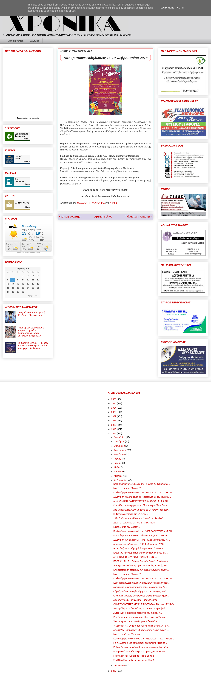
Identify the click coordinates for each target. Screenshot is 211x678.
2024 (114, 408)
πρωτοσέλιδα (24, 118)
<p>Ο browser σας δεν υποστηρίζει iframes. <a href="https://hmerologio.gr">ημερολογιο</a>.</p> (22, 282)
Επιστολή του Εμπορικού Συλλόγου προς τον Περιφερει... (141, 535)
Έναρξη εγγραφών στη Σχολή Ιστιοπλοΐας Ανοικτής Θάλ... (141, 565)
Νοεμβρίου (119, 441)
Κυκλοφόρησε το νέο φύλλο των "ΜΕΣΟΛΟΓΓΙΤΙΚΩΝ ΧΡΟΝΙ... (143, 492)
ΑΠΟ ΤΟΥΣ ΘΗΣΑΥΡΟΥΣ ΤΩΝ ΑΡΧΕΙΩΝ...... (135, 557)
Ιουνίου (118, 463)
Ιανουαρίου (119, 665)
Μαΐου (117, 467)
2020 (114, 425)
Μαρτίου (118, 476)
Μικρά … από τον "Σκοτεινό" (127, 488)
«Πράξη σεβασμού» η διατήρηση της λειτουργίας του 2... (140, 591)
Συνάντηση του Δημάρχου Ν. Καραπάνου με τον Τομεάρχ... (142, 497)
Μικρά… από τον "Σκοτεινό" (126, 527)
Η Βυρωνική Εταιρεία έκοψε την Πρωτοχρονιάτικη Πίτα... (140, 651)
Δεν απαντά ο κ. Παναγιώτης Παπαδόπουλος (135, 600)
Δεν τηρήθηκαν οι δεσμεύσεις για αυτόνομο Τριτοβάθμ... (140, 608)
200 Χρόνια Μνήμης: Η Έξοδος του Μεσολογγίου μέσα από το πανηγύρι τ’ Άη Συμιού (33, 346)
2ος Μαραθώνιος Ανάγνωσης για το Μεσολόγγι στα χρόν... (141, 510)
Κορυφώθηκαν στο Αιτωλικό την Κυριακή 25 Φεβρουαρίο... (141, 484)
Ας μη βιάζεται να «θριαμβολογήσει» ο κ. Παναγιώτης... (140, 548)
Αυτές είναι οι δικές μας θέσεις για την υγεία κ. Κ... (137, 613)
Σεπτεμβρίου (120, 450)
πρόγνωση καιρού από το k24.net (28, 253)
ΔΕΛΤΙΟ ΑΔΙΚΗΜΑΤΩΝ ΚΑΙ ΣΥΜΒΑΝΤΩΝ (134, 522)
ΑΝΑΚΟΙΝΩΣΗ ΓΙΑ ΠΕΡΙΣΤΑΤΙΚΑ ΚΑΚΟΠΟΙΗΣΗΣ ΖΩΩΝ (141, 501)
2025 (114, 403)
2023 (114, 412)
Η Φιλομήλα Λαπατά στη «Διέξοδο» (130, 514)
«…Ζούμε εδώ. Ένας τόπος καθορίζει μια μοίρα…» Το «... (141, 625)
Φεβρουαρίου (121, 480)
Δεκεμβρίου (120, 437)
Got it (180, 7)
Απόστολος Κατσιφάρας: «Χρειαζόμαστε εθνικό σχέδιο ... (141, 630)
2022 (114, 416)
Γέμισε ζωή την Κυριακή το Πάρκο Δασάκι (133, 656)
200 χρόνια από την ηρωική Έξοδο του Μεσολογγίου (31, 313)
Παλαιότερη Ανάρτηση (138, 216)
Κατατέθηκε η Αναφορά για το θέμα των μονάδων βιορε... (141, 505)
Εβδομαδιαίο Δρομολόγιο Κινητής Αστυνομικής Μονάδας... (141, 583)
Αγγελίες (34, 41)
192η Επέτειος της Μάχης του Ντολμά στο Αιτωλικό (138, 518)
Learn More (167, 7)
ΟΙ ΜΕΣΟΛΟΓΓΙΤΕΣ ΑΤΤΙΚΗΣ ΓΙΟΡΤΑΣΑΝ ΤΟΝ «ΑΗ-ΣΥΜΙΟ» (143, 604)
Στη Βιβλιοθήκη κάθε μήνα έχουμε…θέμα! (133, 660)
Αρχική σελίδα (15, 41)
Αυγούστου (119, 454)
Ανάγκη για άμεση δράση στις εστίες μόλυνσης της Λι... (140, 587)
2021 (114, 420)
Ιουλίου (118, 459)
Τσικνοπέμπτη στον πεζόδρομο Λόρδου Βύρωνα (136, 621)
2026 (114, 399)
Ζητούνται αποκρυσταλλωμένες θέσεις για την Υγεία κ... (140, 617)
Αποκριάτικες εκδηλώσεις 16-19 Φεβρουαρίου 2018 (138, 544)
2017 (114, 671)
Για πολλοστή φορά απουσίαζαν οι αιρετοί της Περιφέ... (140, 643)
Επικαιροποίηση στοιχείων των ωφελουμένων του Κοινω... (141, 570)
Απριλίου (118, 471)
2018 (114, 433)
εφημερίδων (36, 118)
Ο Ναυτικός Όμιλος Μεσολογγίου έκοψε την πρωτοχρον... (141, 595)
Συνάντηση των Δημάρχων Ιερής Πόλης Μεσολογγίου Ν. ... (142, 540)
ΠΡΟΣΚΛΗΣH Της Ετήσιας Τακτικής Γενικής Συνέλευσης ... (142, 561)
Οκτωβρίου (119, 446)
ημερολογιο (33, 295)
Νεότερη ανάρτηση (70, 216)
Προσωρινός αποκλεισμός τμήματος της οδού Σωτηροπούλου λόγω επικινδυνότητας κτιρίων (31, 331)
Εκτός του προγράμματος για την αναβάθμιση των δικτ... (140, 552)
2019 (114, 429)
